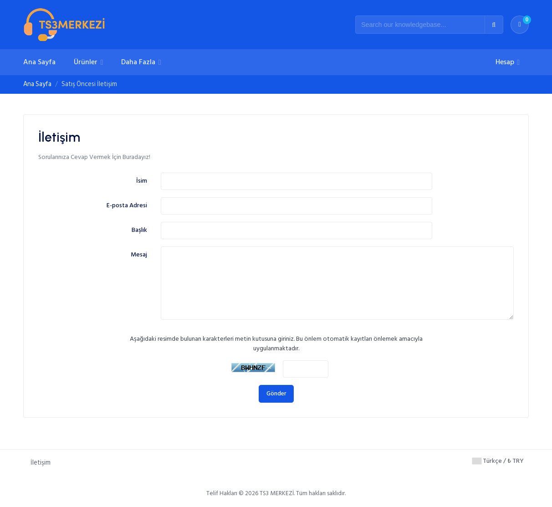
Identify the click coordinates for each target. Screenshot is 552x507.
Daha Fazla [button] (139, 62)
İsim (141, 180)
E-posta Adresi (127, 205)
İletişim (41, 462)
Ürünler (86, 62)
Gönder (276, 394)
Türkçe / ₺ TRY (498, 461)
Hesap (506, 62)
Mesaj (139, 254)
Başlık (139, 230)
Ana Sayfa (39, 62)
